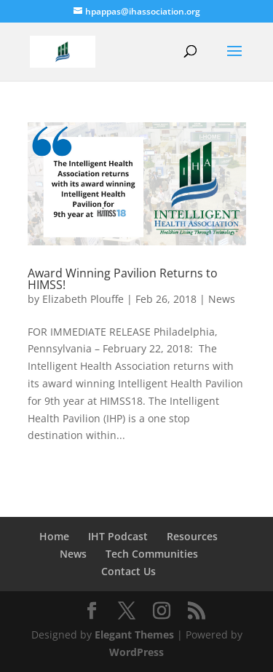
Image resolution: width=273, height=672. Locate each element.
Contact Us (128, 571)
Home (54, 536)
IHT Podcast (118, 536)
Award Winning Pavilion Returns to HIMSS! (123, 279)
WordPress (136, 652)
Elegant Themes (134, 634)
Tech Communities (152, 554)
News (221, 299)
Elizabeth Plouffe (83, 299)
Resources (192, 536)
